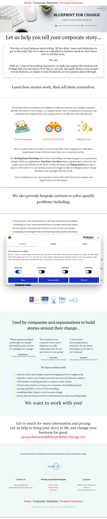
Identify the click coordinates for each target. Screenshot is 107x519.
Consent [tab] (22, 244)
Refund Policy (53, 489)
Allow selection (53, 280)
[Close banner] (98, 237)
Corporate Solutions (45, 2)
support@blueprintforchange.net (21, 489)
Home (28, 2)
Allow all (84, 280)
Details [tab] (53, 244)
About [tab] (85, 244)
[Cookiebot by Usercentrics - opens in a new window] (84, 237)
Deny (23, 280)
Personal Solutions (71, 2)
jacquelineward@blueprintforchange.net (53, 438)
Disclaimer (53, 492)
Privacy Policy (53, 487)
